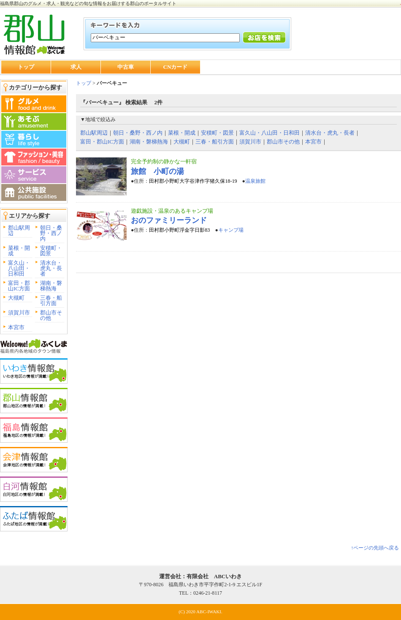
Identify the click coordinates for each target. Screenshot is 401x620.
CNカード (175, 67)
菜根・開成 (19, 251)
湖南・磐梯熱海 (51, 286)
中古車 (125, 67)
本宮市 (16, 327)
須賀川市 (19, 312)
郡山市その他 (51, 315)
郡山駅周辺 (19, 230)
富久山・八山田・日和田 (19, 268)
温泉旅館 (255, 181)
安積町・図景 (51, 251)
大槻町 (16, 298)
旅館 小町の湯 (157, 171)
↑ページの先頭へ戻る (375, 548)
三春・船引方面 (51, 300)
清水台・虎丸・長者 (51, 268)
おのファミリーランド (169, 220)
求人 (75, 67)
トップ (26, 67)
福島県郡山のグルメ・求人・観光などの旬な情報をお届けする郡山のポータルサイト (88, 3)
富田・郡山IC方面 (19, 286)
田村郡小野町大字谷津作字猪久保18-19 (193, 181)
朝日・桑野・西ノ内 (51, 233)
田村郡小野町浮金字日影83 (179, 230)
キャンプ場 (231, 230)
